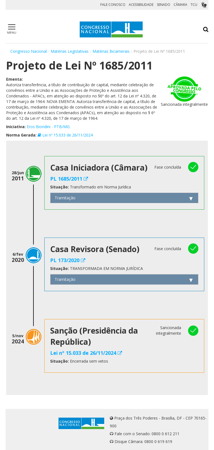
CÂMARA (180, 4)
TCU (194, 4)
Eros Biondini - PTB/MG (48, 126)
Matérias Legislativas (70, 51)
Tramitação (65, 197)
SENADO (163, 4)
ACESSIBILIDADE (141, 4)
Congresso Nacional (28, 51)
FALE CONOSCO (112, 4)
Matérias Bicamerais (111, 51)
